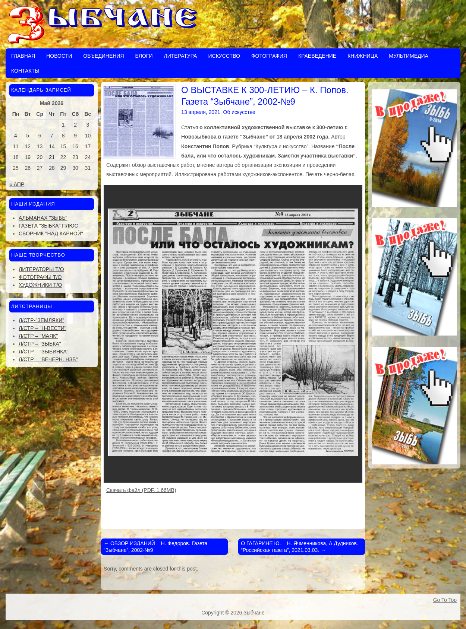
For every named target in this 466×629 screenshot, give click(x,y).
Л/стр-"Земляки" (41, 320)
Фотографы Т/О (40, 277)
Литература (180, 56)
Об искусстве (239, 112)
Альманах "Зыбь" (43, 218)
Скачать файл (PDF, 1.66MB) (141, 490)
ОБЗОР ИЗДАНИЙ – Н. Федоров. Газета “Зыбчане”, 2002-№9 (155, 546)
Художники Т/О (40, 285)
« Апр (16, 184)
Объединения (103, 56)
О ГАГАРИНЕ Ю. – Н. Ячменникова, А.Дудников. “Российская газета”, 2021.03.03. (299, 546)
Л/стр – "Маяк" (38, 336)
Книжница (362, 56)
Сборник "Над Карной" (51, 233)
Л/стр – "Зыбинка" (44, 352)
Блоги (144, 56)
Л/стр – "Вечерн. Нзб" (48, 359)
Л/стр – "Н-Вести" (42, 328)
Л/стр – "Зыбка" (40, 344)
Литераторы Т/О (41, 269)
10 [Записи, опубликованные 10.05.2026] (88, 136)
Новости (59, 56)
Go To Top (445, 600)
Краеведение (317, 56)
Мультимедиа (408, 56)
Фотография (269, 56)
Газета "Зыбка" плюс (48, 226)
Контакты (25, 71)
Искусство (224, 56)
